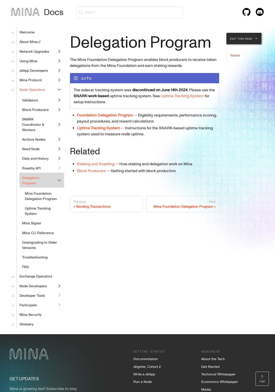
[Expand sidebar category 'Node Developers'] (59, 286)
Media (206, 389)
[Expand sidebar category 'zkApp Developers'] (59, 70)
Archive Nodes (33, 139)
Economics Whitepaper (219, 381)
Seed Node (31, 148)
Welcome (26, 32)
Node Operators (32, 89)
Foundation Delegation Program (105, 115)
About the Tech (213, 358)
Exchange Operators (35, 276)
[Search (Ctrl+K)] (129, 12)
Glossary (26, 324)
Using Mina (28, 60)
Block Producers (35, 109)
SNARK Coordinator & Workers (33, 124)
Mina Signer (31, 223)
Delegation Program (30, 180)
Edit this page (244, 38)
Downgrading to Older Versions (39, 245)
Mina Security (30, 314)
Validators (30, 100)
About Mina (30, 41)
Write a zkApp (144, 374)
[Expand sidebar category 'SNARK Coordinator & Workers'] (59, 124)
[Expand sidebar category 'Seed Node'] (59, 149)
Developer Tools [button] (32, 295)
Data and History (35, 158)
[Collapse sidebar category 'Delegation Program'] (59, 180)
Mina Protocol (30, 80)
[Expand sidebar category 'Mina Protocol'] (59, 80)
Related (235, 55)
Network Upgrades (34, 51)
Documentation (145, 358)
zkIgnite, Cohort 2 (147, 366)
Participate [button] (28, 305)
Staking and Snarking (96, 163)
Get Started (210, 366)
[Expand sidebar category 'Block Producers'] (59, 109)
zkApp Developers (33, 70)
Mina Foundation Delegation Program (41, 196)
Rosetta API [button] (31, 168)
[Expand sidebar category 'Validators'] (59, 100)
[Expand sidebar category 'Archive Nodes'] (59, 139)
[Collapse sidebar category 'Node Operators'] (59, 89)
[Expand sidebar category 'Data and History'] (59, 158)
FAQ (25, 266)
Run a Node (142, 381)
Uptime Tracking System (38, 211)
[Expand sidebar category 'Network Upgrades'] (59, 51)
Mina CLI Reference (38, 232)
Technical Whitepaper (218, 374)
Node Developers (33, 285)
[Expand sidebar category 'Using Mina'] (59, 61)
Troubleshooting (35, 257)
